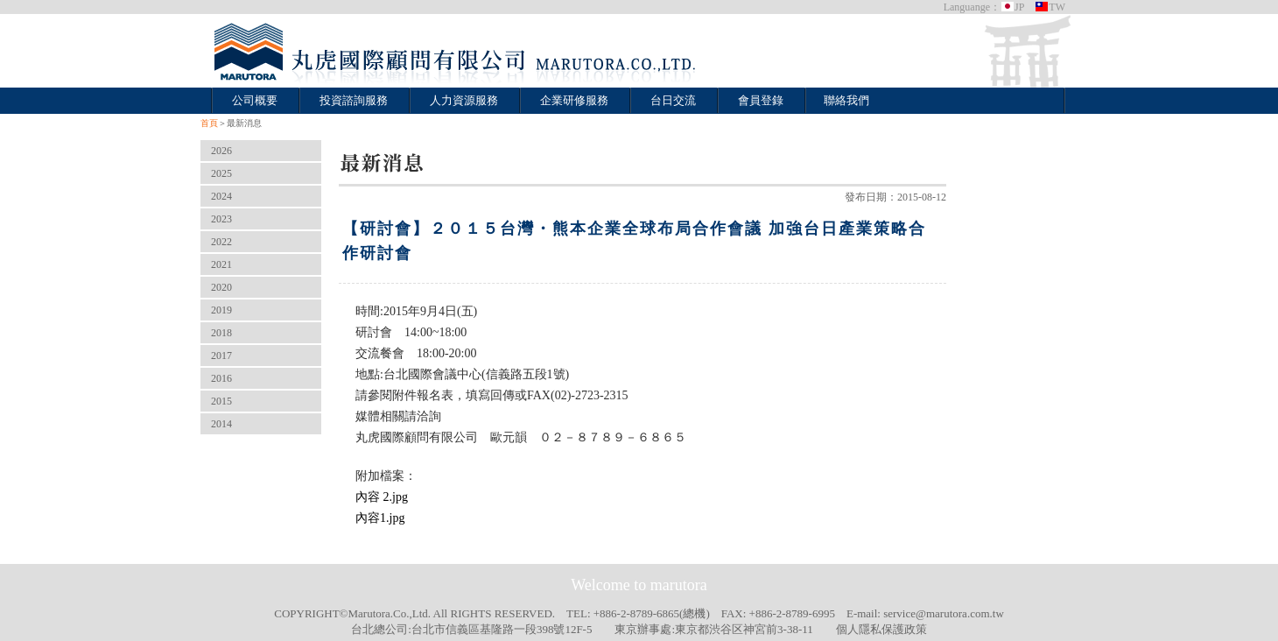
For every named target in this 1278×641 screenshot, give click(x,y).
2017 (221, 355)
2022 (221, 242)
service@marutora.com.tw (943, 613)
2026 (221, 150)
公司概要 (254, 100)
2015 (221, 401)
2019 (221, 310)
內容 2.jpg (381, 497)
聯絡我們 (846, 100)
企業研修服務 (574, 100)
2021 (221, 264)
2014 (221, 424)
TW (1050, 7)
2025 (221, 173)
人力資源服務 (464, 100)
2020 (221, 287)
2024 (221, 196)
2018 (221, 333)
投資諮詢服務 (354, 100)
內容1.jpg (379, 518)
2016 (221, 378)
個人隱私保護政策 (881, 629)
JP (1012, 7)
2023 (221, 219)
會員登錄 (760, 100)
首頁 (209, 123)
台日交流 (673, 100)
